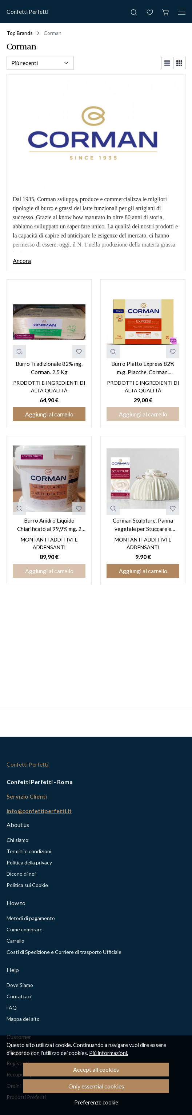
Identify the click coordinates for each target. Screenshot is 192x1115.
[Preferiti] (149, 11)
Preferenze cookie (96, 1102)
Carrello (15, 941)
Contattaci (19, 996)
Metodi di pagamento (31, 918)
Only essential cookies (96, 1086)
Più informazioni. (108, 1053)
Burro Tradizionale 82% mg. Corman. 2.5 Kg (49, 367)
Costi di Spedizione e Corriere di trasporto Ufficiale (64, 952)
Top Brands (20, 33)
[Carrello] (165, 11)
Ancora (22, 260)
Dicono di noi (21, 874)
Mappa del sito (23, 1019)
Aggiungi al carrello (49, 414)
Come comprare (25, 929)
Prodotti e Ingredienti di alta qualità (49, 386)
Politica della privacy (29, 862)
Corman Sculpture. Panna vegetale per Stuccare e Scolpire (143, 525)
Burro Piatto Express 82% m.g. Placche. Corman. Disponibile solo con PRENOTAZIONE (143, 368)
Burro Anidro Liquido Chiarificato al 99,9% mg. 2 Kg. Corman (49, 525)
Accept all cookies (96, 1069)
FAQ (12, 1007)
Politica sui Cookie (27, 885)
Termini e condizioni (29, 851)
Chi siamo (17, 840)
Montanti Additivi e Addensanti (49, 543)
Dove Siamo (20, 985)
